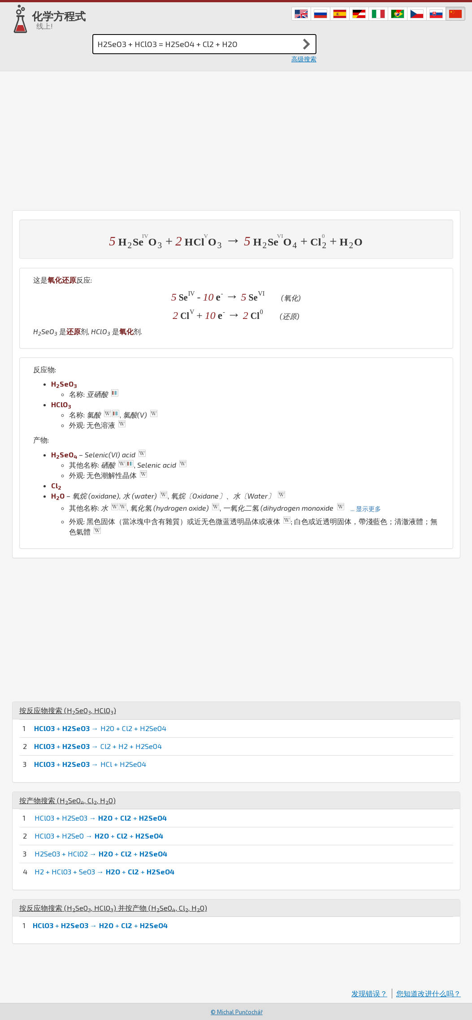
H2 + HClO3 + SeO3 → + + (104, 871)
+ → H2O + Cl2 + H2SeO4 (100, 728)
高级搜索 (303, 59)
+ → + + (100, 925)
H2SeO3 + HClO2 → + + (101, 853)
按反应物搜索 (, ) (67, 710)
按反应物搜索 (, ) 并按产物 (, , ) (113, 908)
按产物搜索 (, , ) (67, 800)
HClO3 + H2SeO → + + (99, 835)
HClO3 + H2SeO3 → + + (101, 817)
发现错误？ (369, 993)
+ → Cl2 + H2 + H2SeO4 (98, 746)
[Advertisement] (236, 138)
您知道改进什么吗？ (428, 993)
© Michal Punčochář (237, 1012)
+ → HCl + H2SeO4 (90, 764)
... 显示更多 (366, 508)
